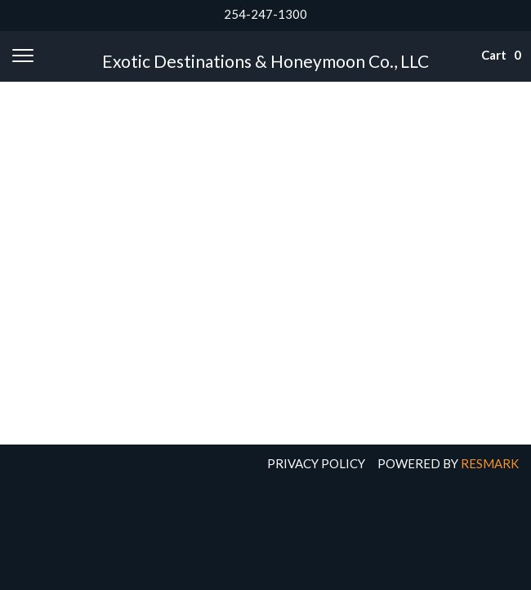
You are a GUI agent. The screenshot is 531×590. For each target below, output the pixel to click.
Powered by (448, 463)
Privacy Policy (316, 463)
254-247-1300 (265, 14)
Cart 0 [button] (491, 54)
